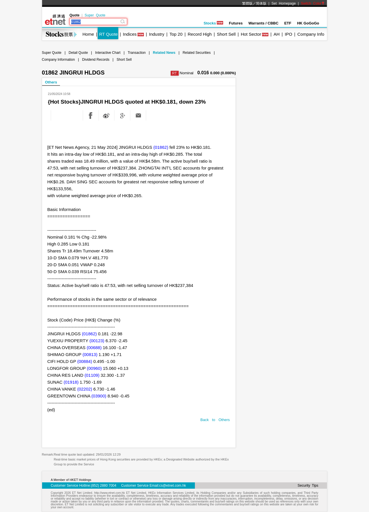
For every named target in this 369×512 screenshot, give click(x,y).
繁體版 (247, 3)
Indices (130, 34)
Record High (200, 34)
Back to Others (215, 420)
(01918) (71, 382)
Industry (156, 34)
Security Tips (308, 486)
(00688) (94, 347)
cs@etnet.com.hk (172, 486)
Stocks (213, 23)
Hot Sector (251, 34)
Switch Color (313, 3)
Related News (164, 53)
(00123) (96, 340)
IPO (288, 34)
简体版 (261, 3)
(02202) (84, 389)
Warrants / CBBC (263, 23)
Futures (236, 23)
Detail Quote (78, 53)
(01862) (160, 147)
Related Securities (196, 53)
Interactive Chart (108, 53)
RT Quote (108, 34)
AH (277, 34)
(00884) (84, 361)
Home (88, 34)
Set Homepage (284, 3)
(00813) (89, 354)
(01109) (91, 375)
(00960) (94, 368)
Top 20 (176, 34)
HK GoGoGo (308, 23)
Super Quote (94, 15)
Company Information (58, 60)
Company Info (310, 34)
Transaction (137, 53)
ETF (287, 23)
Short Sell (226, 34)
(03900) (98, 395)
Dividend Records (96, 60)
